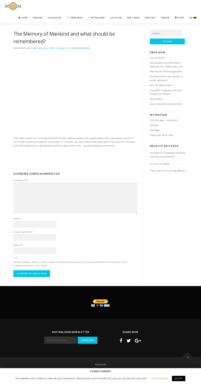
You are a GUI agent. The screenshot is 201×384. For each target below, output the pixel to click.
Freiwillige (155, 130)
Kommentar (20, 180)
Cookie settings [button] (159, 378)
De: (192, 18)
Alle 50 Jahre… (157, 98)
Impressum (100, 364)
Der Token (133, 18)
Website (18, 245)
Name (17, 218)
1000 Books (55, 18)
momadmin (83, 48)
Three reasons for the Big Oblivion (167, 170)
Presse (165, 18)
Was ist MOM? (157, 57)
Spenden (154, 125)
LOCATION (116, 18)
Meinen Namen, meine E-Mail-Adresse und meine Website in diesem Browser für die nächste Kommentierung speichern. (70, 264)
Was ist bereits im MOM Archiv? (166, 103)
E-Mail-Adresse (23, 232)
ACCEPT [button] (178, 378)
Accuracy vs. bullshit (160, 163)
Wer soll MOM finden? (161, 85)
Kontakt (150, 18)
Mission (37, 18)
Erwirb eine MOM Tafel (161, 135)
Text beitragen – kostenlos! (163, 120)
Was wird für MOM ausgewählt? (166, 71)
